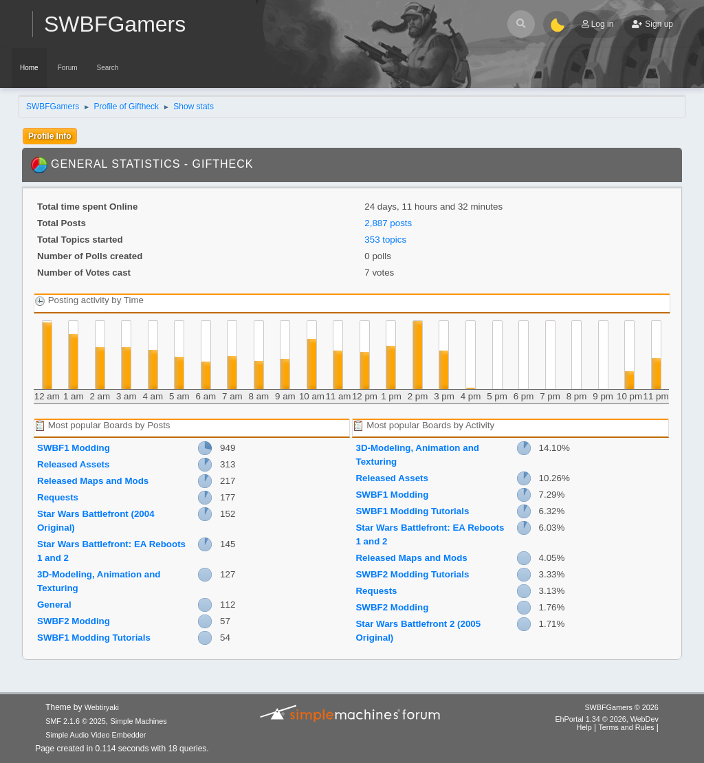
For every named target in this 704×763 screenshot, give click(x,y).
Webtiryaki (102, 707)
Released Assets (73, 464)
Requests (57, 497)
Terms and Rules (626, 727)
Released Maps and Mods (92, 481)
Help (583, 727)
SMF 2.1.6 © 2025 (75, 721)
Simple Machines (139, 721)
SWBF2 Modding (73, 621)
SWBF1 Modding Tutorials (94, 637)
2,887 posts (388, 223)
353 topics (385, 239)
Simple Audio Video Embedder (95, 735)
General (54, 604)
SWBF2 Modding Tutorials (412, 574)
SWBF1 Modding (73, 448)
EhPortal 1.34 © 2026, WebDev (606, 719)
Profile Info (50, 136)
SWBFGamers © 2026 (621, 707)
